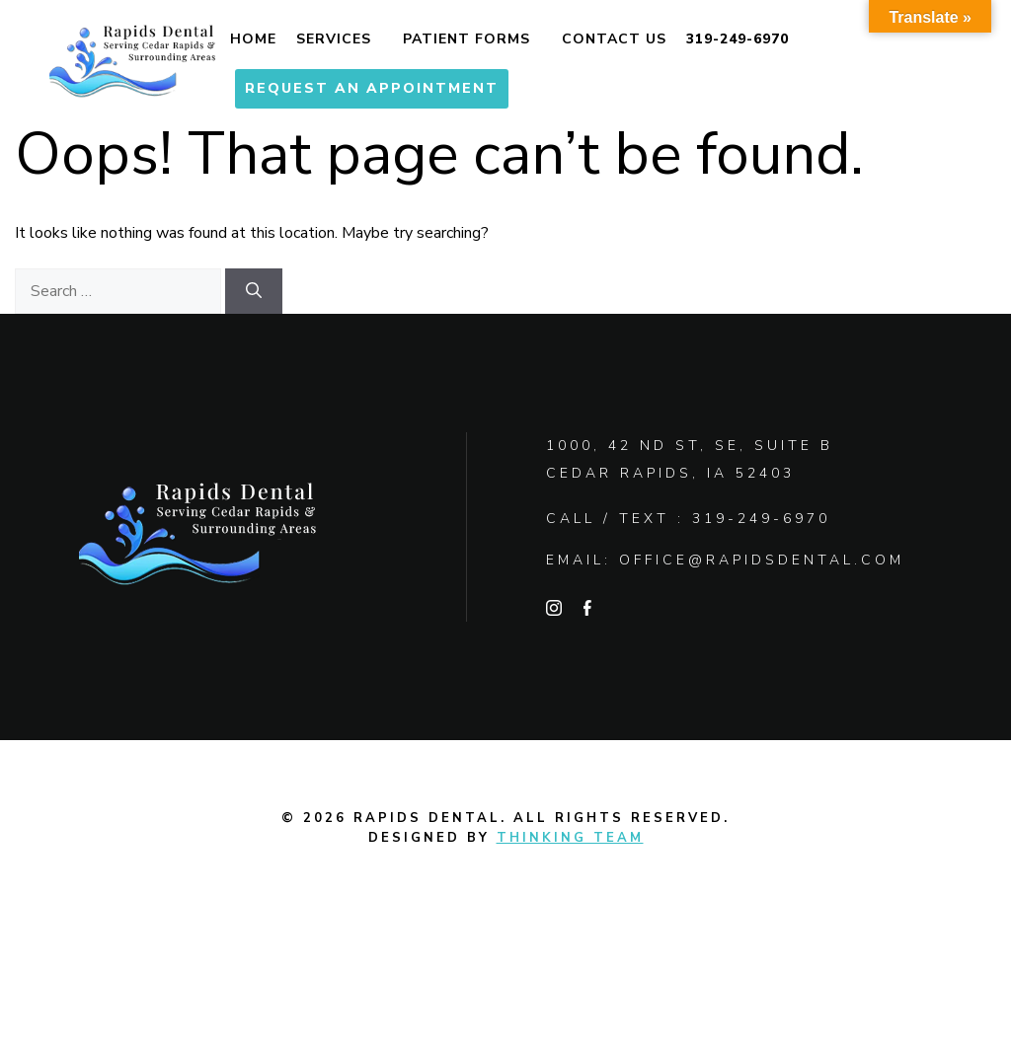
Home (253, 39)
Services (333, 39)
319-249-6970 (737, 39)
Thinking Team (570, 838)
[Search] (253, 291)
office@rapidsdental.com (761, 560)
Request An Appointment (372, 88)
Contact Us (614, 39)
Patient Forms (466, 39)
